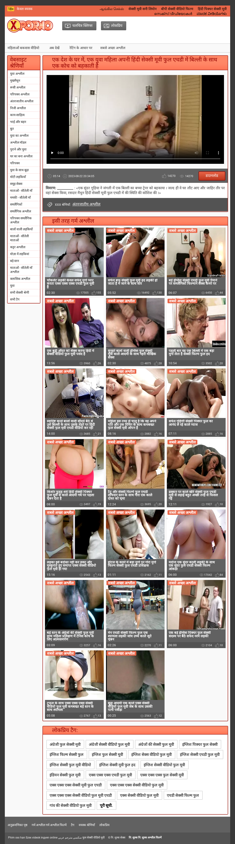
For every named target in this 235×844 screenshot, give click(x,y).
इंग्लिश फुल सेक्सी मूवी (107, 754)
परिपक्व (15, 163)
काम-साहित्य (17, 115)
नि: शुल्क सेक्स (118, 837)
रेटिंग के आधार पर (81, 48)
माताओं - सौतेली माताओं (19, 238)
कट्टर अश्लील (17, 247)
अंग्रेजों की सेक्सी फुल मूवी (156, 744)
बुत (12, 129)
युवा (12, 285)
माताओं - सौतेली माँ (21, 190)
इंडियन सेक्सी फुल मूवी (65, 775)
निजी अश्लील (18, 108)
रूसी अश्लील (17, 87)
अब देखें (54, 48)
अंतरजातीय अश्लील (21, 101)
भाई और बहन (18, 122)
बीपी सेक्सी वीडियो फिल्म (177, 9)
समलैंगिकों (16, 204)
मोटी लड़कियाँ (18, 177)
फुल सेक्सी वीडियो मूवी (93, 837)
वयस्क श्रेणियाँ (87, 825)
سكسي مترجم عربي (70, 837)
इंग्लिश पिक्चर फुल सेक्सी (200, 744)
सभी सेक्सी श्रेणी (19, 292)
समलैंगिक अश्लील (20, 211)
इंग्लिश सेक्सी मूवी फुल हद (117, 765)
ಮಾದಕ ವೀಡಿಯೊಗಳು (212, 14)
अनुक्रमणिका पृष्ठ (17, 825)
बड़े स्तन (14, 261)
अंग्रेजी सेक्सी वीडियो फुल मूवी (109, 744)
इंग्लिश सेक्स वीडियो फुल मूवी (151, 754)
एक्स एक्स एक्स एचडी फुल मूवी (110, 775)
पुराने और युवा (18, 149)
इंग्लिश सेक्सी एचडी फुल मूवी (200, 754)
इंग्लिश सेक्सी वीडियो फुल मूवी (164, 765)
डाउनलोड (212, 175)
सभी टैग (15, 299)
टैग (72, 825)
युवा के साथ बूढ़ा (19, 170)
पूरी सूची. (106, 805)
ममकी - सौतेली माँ (20, 197)
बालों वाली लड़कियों (21, 229)
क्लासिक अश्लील (20, 279)
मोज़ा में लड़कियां (19, 254)
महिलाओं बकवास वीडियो (23, 48)
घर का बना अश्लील (21, 156)
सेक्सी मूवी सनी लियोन (143, 9)
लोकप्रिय (104, 825)
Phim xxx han (16, 837)
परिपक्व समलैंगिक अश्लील (21, 220)
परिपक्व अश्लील (19, 94)
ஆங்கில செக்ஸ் (112, 9)
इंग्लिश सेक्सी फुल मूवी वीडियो (70, 765)
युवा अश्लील (17, 73)
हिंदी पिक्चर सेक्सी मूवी (212, 9)
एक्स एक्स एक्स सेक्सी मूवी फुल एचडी (76, 785)
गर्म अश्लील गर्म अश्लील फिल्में (49, 825)
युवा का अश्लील (19, 135)
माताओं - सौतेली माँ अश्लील (21, 270)
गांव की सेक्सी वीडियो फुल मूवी (71, 805)
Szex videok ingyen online (41, 837)
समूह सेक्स (16, 184)
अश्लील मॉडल (18, 142)
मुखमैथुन (15, 80)
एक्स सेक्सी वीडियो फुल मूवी (139, 795)
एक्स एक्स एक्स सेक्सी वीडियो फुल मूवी (137, 785)
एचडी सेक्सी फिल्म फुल (183, 795)
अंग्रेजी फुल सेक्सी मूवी (65, 744)
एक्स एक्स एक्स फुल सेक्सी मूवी (162, 775)
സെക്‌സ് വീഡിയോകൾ (173, 14)
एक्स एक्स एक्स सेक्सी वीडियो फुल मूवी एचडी (81, 795)
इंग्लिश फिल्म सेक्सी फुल (67, 754)
